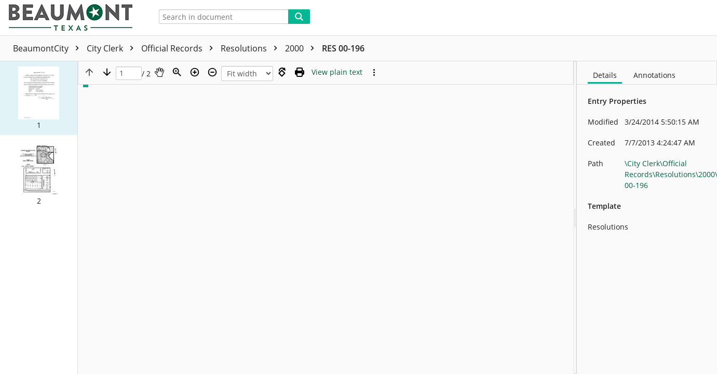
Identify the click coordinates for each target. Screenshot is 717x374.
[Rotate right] (282, 72)
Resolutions (251, 48)
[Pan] (159, 72)
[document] (647, 217)
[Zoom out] (212, 72)
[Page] (129, 73)
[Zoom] (177, 72)
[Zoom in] (195, 72)
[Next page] (107, 72)
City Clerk (113, 48)
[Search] (299, 16)
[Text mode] (337, 72)
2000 (302, 48)
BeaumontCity (48, 48)
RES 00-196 (343, 48)
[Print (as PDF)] (299, 72)
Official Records (179, 48)
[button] (38, 98)
